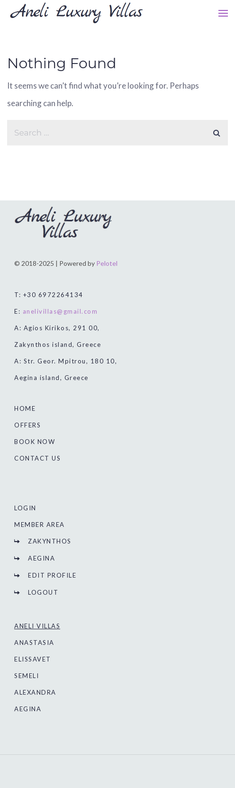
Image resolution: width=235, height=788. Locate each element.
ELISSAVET (32, 659)
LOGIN (25, 508)
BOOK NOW (34, 441)
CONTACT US (37, 458)
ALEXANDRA (35, 692)
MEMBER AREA (39, 524)
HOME (25, 408)
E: (56, 311)
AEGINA (41, 558)
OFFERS (27, 425)
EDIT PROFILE (52, 575)
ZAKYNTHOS (50, 541)
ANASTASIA (34, 642)
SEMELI (26, 675)
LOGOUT (43, 592)
